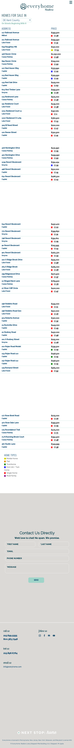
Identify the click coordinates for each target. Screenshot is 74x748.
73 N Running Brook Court (13, 437)
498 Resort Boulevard (11, 169)
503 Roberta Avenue (10, 318)
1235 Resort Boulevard (11, 162)
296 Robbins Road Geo (11, 311)
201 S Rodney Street (10, 339)
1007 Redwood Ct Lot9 (11, 118)
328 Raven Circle (9, 54)
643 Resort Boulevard (11, 224)
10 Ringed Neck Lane (11, 281)
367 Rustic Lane (8, 444)
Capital (4, 71)
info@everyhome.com (12, 666)
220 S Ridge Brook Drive (12, 260)
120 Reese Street (9, 132)
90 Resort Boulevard (10, 245)
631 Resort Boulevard (11, 176)
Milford (4, 35)
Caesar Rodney (7, 57)
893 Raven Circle (9, 61)
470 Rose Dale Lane (10, 423)
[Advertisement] (37, 141)
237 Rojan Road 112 (10, 361)
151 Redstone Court (10, 104)
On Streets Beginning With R (14, 23)
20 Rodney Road (9, 332)
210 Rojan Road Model (11, 346)
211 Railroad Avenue (10, 40)
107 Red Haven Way (10, 68)
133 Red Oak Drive (9, 82)
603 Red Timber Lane (11, 90)
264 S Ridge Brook (9, 267)
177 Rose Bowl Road (10, 416)
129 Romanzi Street (10, 368)
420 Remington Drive (11, 155)
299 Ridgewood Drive (11, 274)
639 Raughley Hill (9, 47)
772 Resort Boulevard (11, 231)
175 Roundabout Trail (11, 430)
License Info (67, 740)
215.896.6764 (10, 652)
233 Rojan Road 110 (10, 354)
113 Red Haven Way (10, 75)
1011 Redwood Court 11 (12, 111)
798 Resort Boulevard (11, 238)
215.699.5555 (10, 635)
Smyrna (4, 92)
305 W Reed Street (10, 125)
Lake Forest (6, 43)
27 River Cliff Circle (10, 288)
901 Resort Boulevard (11, 253)
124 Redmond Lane (10, 97)
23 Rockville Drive (9, 325)
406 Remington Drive (11, 148)
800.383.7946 (10, 638)
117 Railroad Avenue (10, 33)
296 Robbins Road (9, 304)
